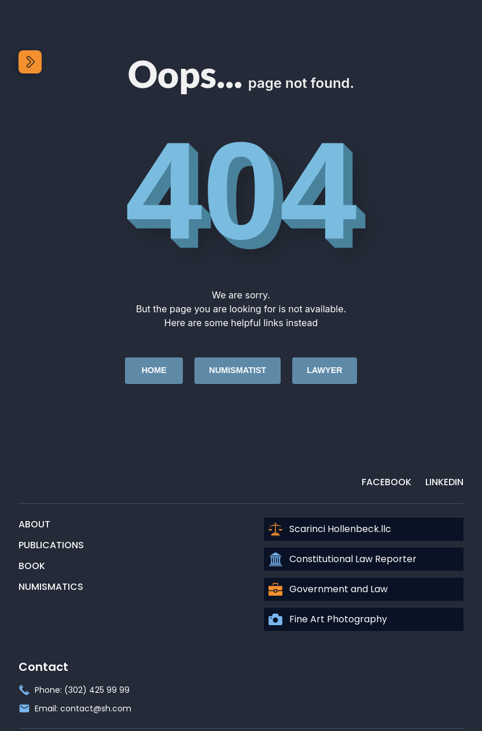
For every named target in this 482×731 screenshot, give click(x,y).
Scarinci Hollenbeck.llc (329, 529)
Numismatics (51, 586)
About (34, 524)
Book (32, 566)
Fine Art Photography (327, 619)
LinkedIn (444, 482)
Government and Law (328, 589)
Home (154, 370)
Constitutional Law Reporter (342, 559)
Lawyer (325, 370)
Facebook (386, 482)
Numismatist (237, 370)
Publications (51, 545)
